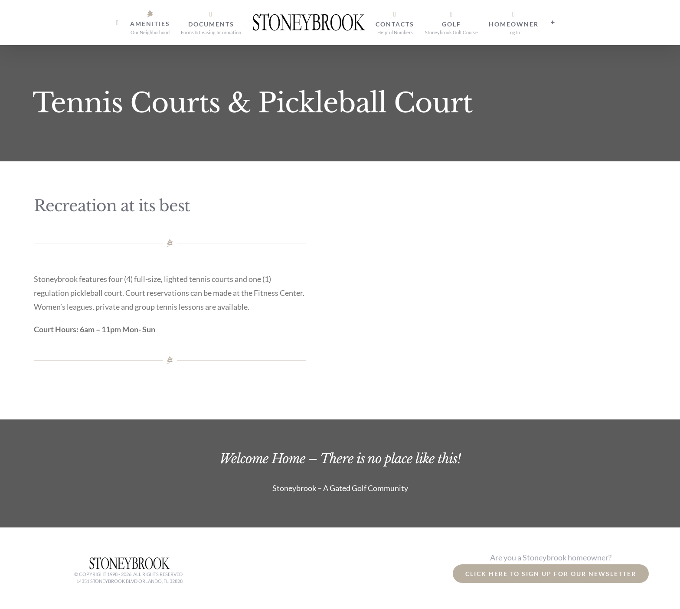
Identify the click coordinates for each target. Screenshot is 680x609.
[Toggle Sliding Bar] (552, 22)
